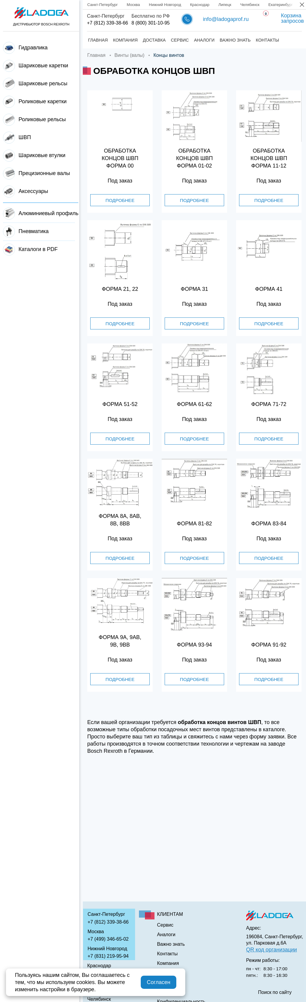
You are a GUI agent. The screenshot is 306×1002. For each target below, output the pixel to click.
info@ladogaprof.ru (226, 19)
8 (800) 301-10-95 (150, 22)
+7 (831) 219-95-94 (108, 956)
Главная (96, 40)
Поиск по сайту (275, 992)
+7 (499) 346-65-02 (108, 939)
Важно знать (234, 40)
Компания (124, 40)
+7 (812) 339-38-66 (107, 22)
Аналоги (203, 40)
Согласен (158, 982)
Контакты (266, 40)
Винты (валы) (129, 55)
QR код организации (271, 950)
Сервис (178, 40)
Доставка (153, 40)
